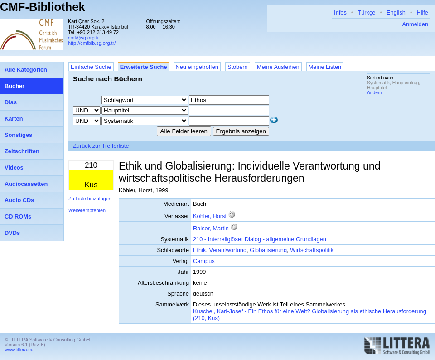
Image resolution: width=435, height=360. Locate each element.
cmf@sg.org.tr (83, 37)
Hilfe (422, 12)
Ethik (199, 250)
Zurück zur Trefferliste (101, 145)
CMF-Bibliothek (42, 6)
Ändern (374, 92)
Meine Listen (325, 66)
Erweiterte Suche (143, 66)
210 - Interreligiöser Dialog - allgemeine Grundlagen (259, 239)
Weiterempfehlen (87, 210)
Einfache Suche (91, 66)
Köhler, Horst (210, 216)
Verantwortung (228, 250)
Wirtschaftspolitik (312, 250)
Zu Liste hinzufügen (89, 198)
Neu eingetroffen (197, 66)
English (396, 12)
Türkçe (366, 12)
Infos (340, 12)
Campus (204, 261)
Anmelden (415, 24)
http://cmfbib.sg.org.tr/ (92, 43)
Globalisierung (268, 250)
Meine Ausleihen (278, 66)
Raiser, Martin (211, 228)
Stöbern (237, 66)
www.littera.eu (19, 349)
